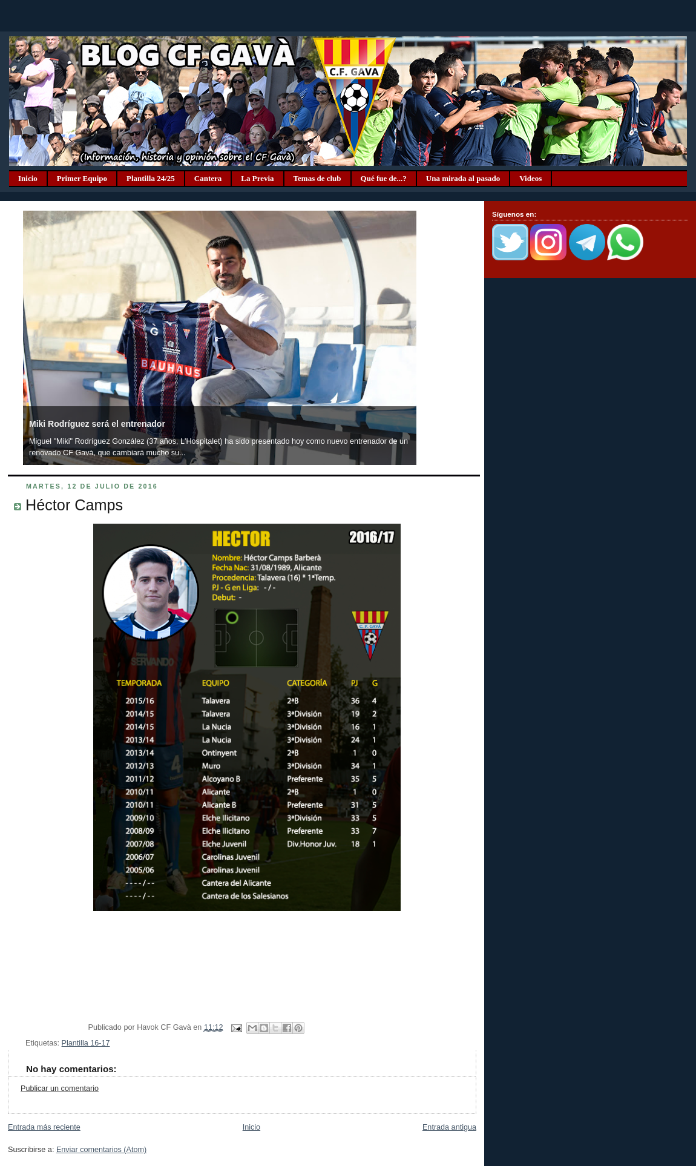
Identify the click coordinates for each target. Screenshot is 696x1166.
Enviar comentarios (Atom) (101, 1149)
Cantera (208, 178)
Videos (530, 178)
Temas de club (317, 178)
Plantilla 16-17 (86, 1043)
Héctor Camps (74, 504)
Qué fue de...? (384, 178)
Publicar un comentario (60, 1088)
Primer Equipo (82, 178)
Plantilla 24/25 (150, 178)
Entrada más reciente (44, 1127)
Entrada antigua (449, 1127)
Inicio (28, 178)
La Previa (257, 178)
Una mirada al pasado (463, 178)
